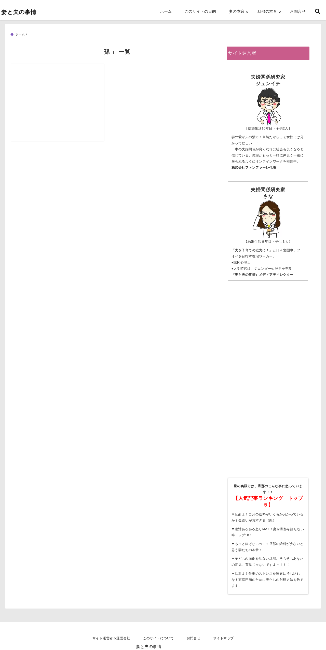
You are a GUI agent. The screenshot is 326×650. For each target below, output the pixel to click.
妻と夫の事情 (18, 12)
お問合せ (298, 11)
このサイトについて (158, 638)
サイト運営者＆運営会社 (111, 638)
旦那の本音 (267, 11)
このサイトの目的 (200, 11)
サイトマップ (223, 638)
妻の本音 (237, 11)
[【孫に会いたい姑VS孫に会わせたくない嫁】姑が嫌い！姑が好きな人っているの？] (61, 88)
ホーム (166, 11)
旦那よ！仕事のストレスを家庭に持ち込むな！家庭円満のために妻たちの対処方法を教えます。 (268, 578)
